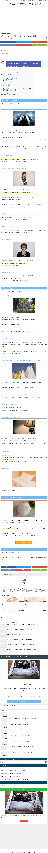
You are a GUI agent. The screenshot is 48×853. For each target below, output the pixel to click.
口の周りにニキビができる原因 (7, 74)
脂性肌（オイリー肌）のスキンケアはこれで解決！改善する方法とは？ (15, 767)
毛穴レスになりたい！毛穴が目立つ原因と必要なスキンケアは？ (14, 770)
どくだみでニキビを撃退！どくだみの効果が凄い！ (9, 705)
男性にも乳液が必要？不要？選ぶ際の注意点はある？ (11, 776)
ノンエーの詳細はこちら (24, 542)
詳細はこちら (24, 701)
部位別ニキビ (7, 33)
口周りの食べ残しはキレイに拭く (9, 89)
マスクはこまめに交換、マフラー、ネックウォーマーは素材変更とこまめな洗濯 (18, 88)
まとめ (2, 95)
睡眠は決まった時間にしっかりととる (10, 90)
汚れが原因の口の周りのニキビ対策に (8, 94)
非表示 (18, 72)
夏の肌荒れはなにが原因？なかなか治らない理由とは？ (12, 773)
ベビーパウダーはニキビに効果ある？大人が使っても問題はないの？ (14, 779)
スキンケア (3, 785)
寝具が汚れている (6, 83)
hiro (24, 586)
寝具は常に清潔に (6, 93)
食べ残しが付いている (7, 79)
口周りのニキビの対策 (5, 84)
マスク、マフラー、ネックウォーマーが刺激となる (13, 78)
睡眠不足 (5, 80)
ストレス (5, 75)
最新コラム (2, 33)
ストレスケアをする (7, 85)
